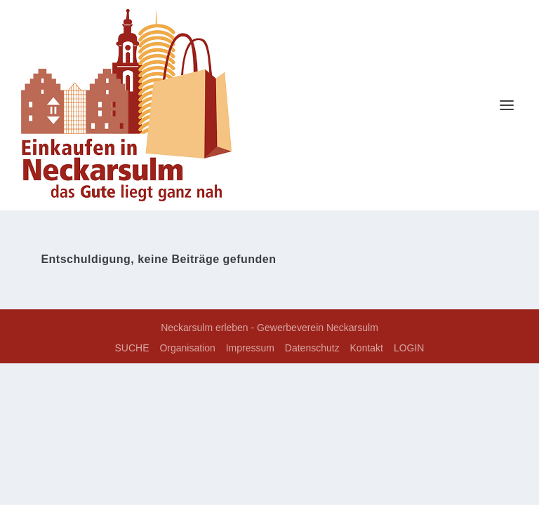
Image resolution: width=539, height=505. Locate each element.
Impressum (250, 348)
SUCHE (132, 348)
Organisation (187, 348)
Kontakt (366, 348)
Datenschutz (312, 348)
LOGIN (409, 348)
